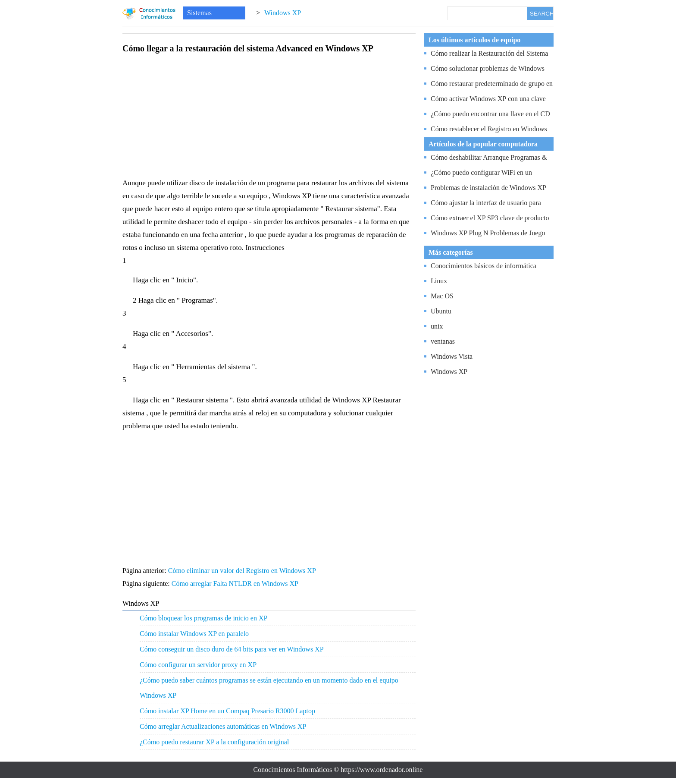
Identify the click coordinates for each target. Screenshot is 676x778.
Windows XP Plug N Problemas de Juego (488, 233)
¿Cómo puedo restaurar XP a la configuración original (214, 742)
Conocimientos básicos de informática (483, 265)
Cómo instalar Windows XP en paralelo (194, 633)
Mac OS (442, 296)
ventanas (443, 341)
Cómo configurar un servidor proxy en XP (198, 664)
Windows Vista (452, 356)
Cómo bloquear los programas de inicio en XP (203, 618)
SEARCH (541, 13)
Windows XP (282, 12)
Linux (439, 281)
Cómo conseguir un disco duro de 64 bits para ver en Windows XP (232, 649)
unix (437, 326)
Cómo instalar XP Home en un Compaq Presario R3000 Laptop (227, 711)
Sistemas (199, 12)
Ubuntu (441, 311)
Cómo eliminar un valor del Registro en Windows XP (242, 570)
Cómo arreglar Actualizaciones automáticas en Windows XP (223, 726)
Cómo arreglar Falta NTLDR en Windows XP (236, 583)
